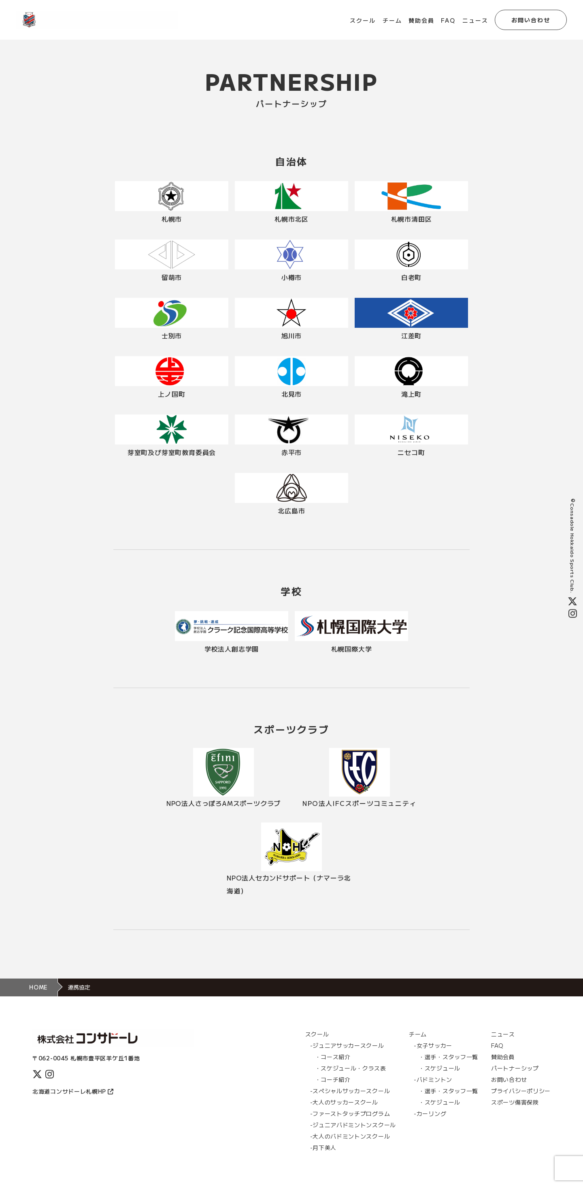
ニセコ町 (411, 452)
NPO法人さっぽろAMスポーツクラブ (223, 803)
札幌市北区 (291, 219)
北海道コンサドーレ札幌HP (72, 1091)
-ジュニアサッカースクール (347, 1045)
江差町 (411, 335)
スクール (363, 20)
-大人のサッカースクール (344, 1102)
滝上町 (411, 394)
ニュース (475, 20)
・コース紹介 (333, 1057)
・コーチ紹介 (333, 1079)
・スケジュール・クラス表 (350, 1068)
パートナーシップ (515, 1068)
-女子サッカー (433, 1045)
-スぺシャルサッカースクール (350, 1091)
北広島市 (291, 510)
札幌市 (172, 219)
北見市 (291, 394)
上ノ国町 (171, 394)
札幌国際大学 (351, 649)
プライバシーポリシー (521, 1091)
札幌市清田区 (411, 219)
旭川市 (291, 335)
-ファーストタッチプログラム (350, 1113)
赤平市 (291, 452)
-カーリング (430, 1113)
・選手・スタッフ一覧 (448, 1057)
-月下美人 (323, 1147)
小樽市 (291, 277)
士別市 (172, 335)
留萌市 (172, 277)
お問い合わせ (531, 20)
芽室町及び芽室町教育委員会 (172, 452)
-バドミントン (433, 1079)
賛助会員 (421, 20)
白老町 (411, 277)
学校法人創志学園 (231, 649)
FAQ (448, 20)
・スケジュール (439, 1068)
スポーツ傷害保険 (515, 1102)
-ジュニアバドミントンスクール (353, 1125)
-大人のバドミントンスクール (350, 1136)
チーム (392, 20)
